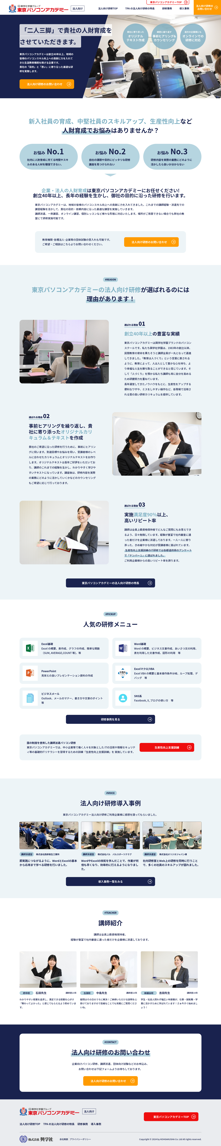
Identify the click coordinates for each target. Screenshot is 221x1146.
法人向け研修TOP (108, 8)
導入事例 (184, 8)
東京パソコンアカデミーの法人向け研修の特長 (110, 583)
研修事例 (167, 8)
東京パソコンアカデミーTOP (166, 2)
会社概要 (64, 1139)
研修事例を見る (110, 719)
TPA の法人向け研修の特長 (140, 8)
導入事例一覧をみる (110, 881)
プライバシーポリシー (80, 1139)
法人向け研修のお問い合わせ (204, 7)
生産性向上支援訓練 (167, 747)
